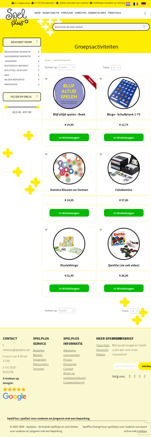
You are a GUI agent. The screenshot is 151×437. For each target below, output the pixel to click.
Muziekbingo (69, 265)
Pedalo (100, 354)
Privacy (67, 359)
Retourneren (41, 364)
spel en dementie (62, 60)
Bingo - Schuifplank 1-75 (123, 114)
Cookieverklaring (73, 382)
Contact (68, 369)
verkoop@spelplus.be (16, 350)
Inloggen (38, 369)
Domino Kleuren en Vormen (69, 190)
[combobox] (101, 27)
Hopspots (102, 350)
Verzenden (39, 359)
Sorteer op (51, 67)
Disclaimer (69, 364)
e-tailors (142, 431)
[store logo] (16, 17)
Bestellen (39, 350)
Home (48, 60)
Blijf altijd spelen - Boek (69, 114)
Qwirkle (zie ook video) (124, 265)
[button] (46, 79)
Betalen (38, 355)
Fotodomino (123, 190)
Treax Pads (102, 345)
